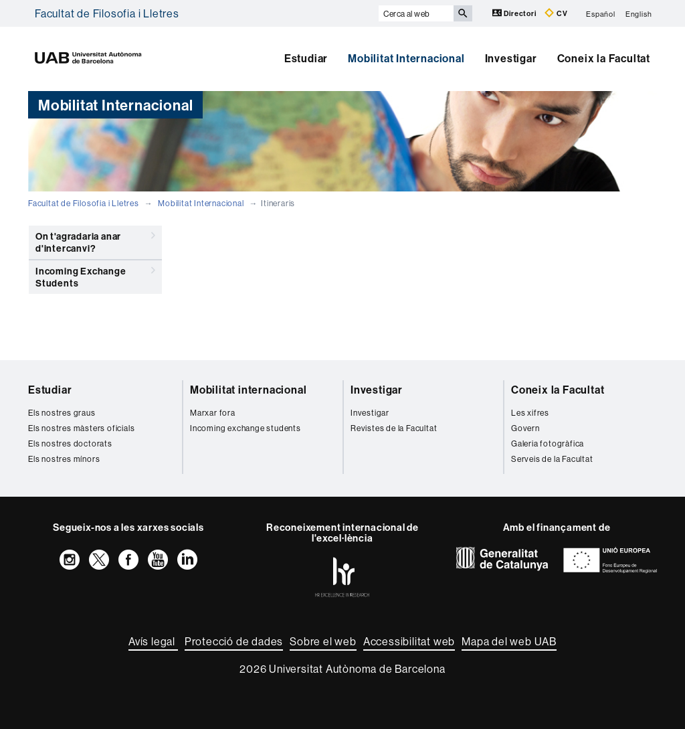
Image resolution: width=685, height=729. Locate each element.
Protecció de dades (234, 641)
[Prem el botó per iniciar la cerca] (463, 13)
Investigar (511, 58)
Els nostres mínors (64, 459)
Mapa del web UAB (509, 641)
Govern (525, 428)
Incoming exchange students (245, 428)
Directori (515, 13)
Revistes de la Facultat (394, 428)
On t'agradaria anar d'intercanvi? (95, 240)
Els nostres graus (62, 413)
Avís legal (153, 641)
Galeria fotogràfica (547, 443)
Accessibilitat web (409, 641)
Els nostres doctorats (70, 443)
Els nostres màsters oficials (81, 428)
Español (600, 13)
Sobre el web (323, 641)
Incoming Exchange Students (95, 274)
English (638, 13)
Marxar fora (212, 413)
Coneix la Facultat (603, 58)
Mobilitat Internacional (406, 58)
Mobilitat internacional (248, 389)
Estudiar (306, 58)
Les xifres (530, 413)
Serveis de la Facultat (552, 459)
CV (556, 13)
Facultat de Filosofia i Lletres (107, 13)
